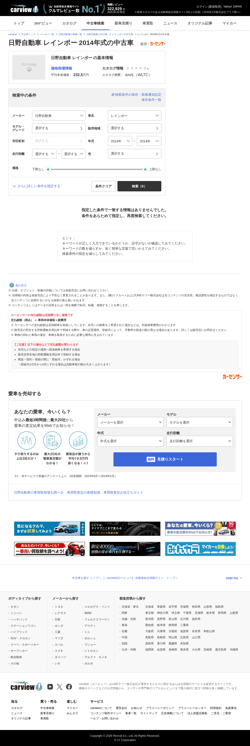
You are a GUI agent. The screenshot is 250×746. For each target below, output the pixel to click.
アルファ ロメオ (95, 657)
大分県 (196, 649)
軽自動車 (16, 657)
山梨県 (234, 612)
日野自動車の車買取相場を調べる (38, 492)
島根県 (161, 637)
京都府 (173, 631)
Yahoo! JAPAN (232, 6)
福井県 (196, 619)
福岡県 (149, 649)
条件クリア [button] (103, 186)
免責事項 (231, 708)
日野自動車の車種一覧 (70, 34)
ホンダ (59, 625)
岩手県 (173, 606)
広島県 (184, 637)
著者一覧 (131, 713)
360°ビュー (43, 23)
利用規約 (215, 708)
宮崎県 (208, 649)
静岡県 (173, 625)
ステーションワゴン (23, 625)
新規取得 (215, 6)
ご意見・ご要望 (221, 713)
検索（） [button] (139, 186)
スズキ (59, 650)
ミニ (87, 632)
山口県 (196, 637)
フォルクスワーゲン (97, 619)
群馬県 (222, 612)
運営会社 (121, 708)
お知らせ (136, 708)
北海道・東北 (130, 606)
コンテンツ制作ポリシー (105, 713)
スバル (59, 644)
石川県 (184, 619)
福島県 (219, 606)
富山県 (173, 619)
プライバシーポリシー (160, 708)
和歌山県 (209, 631)
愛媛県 (173, 643)
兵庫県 (161, 631)
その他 (15, 663)
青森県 (161, 606)
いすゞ (59, 663)
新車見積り (123, 23)
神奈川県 (162, 612)
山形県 (208, 606)
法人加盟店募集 (197, 713)
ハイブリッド (19, 632)
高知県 (184, 643)
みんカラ (72, 713)
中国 (124, 637)
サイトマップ (148, 713)
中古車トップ (28, 34)
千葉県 (187, 612)
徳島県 (149, 643)
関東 (124, 612)
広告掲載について (172, 713)
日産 (57, 619)
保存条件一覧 (151, 100)
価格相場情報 (61, 68)
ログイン (202, 6)
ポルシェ (90, 638)
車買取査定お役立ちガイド (123, 492)
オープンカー (19, 650)
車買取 (147, 23)
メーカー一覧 (47, 34)
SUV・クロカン (21, 638)
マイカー (229, 23)
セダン (15, 606)
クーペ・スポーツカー (25, 644)
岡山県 (173, 637)
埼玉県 (175, 612)
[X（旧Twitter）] (59, 687)
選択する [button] (41, 128)
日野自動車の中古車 (97, 34)
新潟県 (149, 619)
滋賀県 (184, 631)
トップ (18, 23)
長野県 (161, 619)
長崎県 (173, 649)
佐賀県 (161, 649)
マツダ (59, 638)
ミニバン (16, 613)
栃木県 (210, 612)
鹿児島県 (220, 649)
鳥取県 (149, 637)
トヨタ (59, 606)
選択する (117, 153)
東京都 (149, 612)
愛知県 (149, 625)
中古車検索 (95, 23)
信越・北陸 (129, 619)
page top (232, 578)
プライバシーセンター (192, 708)
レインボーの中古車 (122, 34)
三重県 (184, 625)
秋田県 (196, 606)
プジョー (90, 644)
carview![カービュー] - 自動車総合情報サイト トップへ (142, 578)
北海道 (149, 606)
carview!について (101, 708)
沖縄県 (234, 649)
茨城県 (199, 612)
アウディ (90, 625)
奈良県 (196, 631)
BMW (87, 613)
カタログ (69, 23)
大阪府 (149, 631)
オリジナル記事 (200, 23)
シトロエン (91, 650)
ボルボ (88, 663)
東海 (124, 625)
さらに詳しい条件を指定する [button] (38, 186)
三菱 (57, 632)
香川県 (161, 643)
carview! (12, 34)
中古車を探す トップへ (86, 578)
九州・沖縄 (129, 649)
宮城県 (184, 606)
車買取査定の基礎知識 (83, 492)
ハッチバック (19, 619)
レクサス (60, 613)
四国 (124, 643)
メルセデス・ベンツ (97, 606)
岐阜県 (161, 625)
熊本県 (184, 649)
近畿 (124, 631)
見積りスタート (170, 459)
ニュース (170, 23)
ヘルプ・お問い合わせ (104, 718)
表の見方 (18, 285)
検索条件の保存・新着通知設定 (138, 94)
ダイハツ (60, 657)
